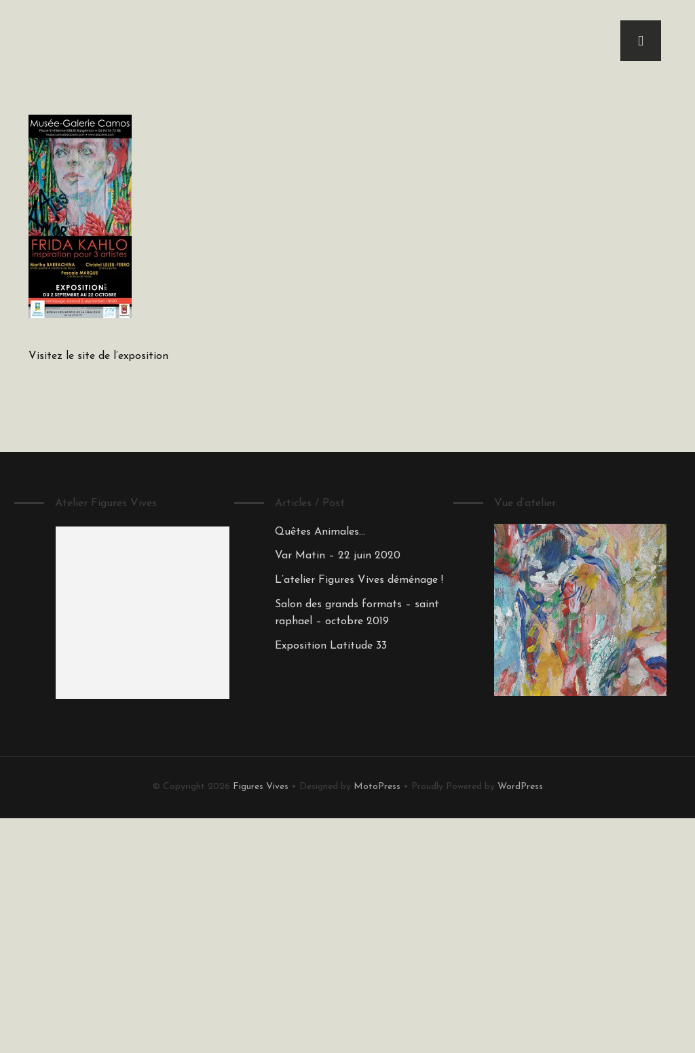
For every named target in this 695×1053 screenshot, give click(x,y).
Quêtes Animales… (320, 531)
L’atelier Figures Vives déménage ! (359, 580)
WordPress (520, 787)
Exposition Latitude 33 (331, 645)
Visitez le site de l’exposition (98, 356)
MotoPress (377, 787)
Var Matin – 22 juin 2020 (337, 555)
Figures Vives (260, 787)
